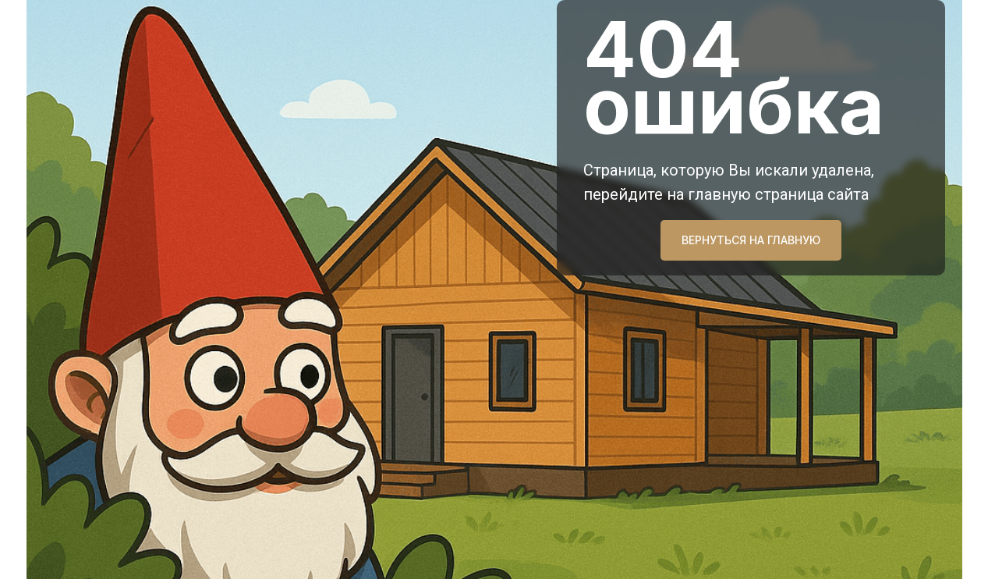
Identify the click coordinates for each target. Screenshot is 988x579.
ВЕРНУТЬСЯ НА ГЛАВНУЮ (751, 240)
